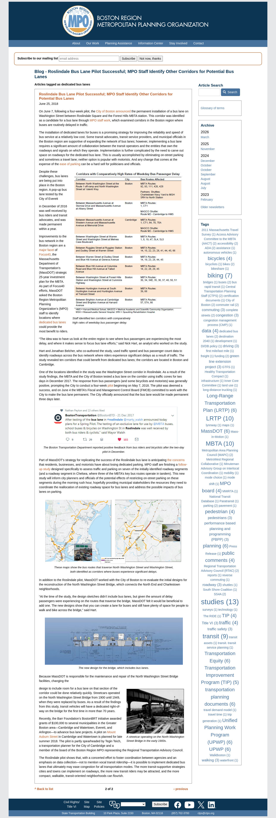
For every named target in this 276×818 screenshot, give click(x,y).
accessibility (227, 243)
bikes (229, 264)
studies (220, 602)
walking (210, 760)
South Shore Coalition (220, 589)
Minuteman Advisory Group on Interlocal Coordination (220, 468)
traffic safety (219, 629)
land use (230, 385)
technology (227, 609)
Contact (198, 43)
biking (219, 275)
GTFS (228, 367)
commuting (213, 310)
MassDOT (215, 431)
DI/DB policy (211, 346)
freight (207, 356)
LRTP (220, 418)
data (210, 330)
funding (222, 356)
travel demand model (220, 710)
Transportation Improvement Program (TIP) (220, 675)
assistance (225, 248)
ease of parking (70, 164)
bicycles (220, 258)
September (208, 174)
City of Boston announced (113, 111)
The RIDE (212, 616)
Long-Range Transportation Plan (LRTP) (220, 403)
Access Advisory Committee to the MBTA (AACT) (220, 239)
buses (224, 282)
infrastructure (212, 381)
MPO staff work (100, 120)
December (208, 161)
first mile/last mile (220, 351)
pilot (110, 385)
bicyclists (213, 264)
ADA (210, 248)
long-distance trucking (220, 390)
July (203, 188)
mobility (231, 473)
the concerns (176, 460)
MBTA (220, 443)
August (205, 179)
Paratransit (229, 501)
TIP (229, 615)
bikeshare (220, 268)
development (226, 341)
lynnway (213, 425)
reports (214, 575)
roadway (212, 585)
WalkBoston (220, 755)
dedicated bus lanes (52, 322)
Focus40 (45, 254)
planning (215, 545)
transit (215, 636)
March (205, 137)
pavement (227, 505)
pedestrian (220, 511)
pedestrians (220, 518)
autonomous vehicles (220, 252)
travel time (217, 714)
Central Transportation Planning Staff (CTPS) (218, 291)
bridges (210, 282)
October (206, 165)
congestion (227, 315)
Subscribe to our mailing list (37, 58)
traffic (228, 622)
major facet (46, 250)
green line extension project (222, 361)
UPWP (220, 749)
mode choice (215, 477)
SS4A (220, 594)
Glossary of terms (212, 108)
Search (230, 92)
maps (228, 425)
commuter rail (227, 305)
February (207, 199)
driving (231, 346)
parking (210, 505)
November (208, 149)
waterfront (229, 760)
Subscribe (160, 804)
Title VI (210, 623)
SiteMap (87, 804)
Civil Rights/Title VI (72, 804)
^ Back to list (43, 789)
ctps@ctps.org (206, 813)
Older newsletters (212, 207)
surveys (209, 609)
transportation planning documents (219, 697)
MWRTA (230, 491)
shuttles (230, 585)
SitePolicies (99, 804)
